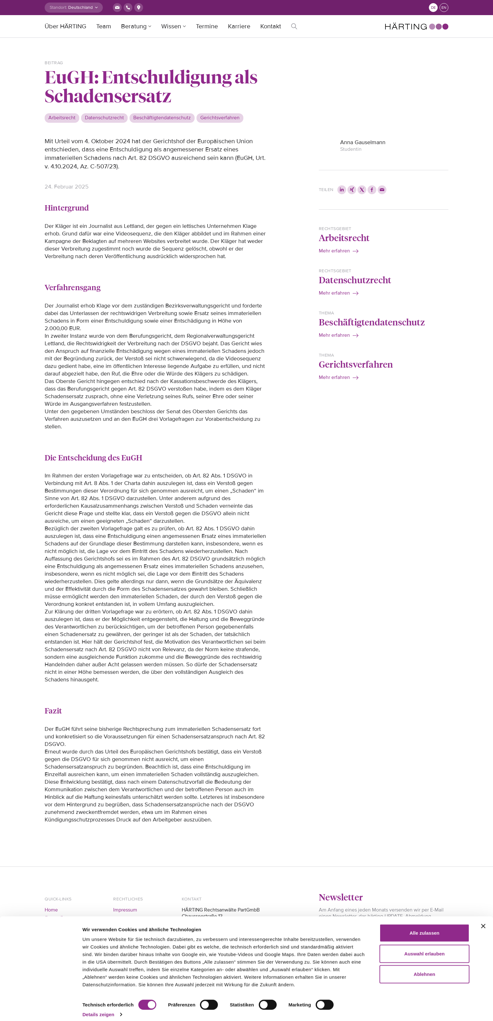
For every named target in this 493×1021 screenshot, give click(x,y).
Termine (207, 26)
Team (103, 26)
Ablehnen (424, 968)
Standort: (58, 7)
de (433, 7)
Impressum (125, 910)
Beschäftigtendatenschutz (372, 322)
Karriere (239, 26)
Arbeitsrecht (344, 237)
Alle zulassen (424, 927)
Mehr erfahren (334, 251)
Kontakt (270, 26)
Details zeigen (98, 1008)
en (443, 7)
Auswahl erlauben (424, 947)
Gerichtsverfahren (356, 364)
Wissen (171, 26)
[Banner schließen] (483, 920)
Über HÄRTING (65, 26)
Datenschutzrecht (355, 279)
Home (51, 910)
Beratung (134, 26)
